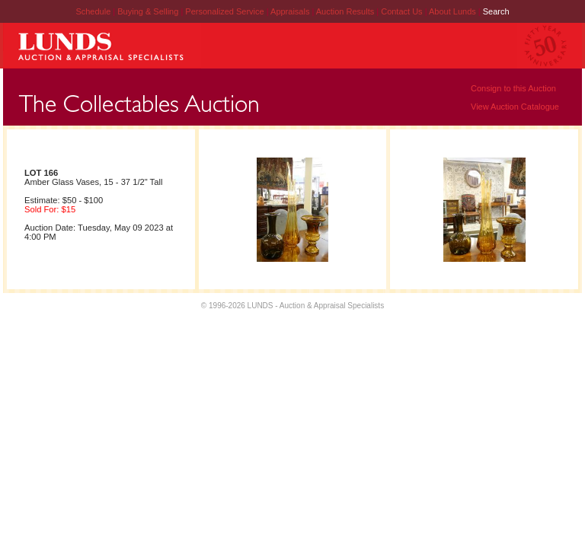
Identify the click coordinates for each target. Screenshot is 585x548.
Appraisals (291, 11)
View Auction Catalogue (515, 106)
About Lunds (453, 11)
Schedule (92, 11)
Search (496, 11)
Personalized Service (225, 11)
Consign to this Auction (513, 88)
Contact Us (401, 11)
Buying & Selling (149, 11)
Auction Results (346, 11)
